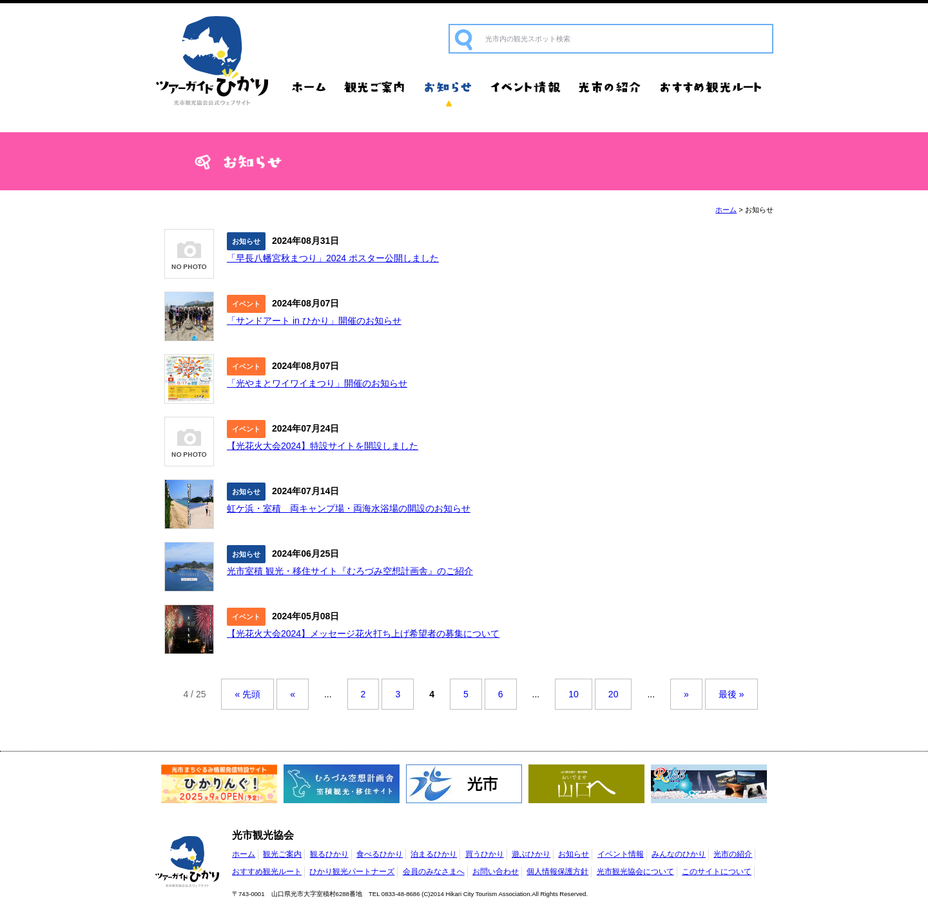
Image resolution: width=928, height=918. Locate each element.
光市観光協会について (635, 871)
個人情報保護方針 (557, 871)
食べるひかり (379, 854)
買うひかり (484, 854)
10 (573, 694)
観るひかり (329, 854)
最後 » (731, 694)
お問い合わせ (495, 871)
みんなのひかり (679, 854)
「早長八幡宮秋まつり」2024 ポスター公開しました (333, 258)
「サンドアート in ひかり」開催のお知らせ (314, 320)
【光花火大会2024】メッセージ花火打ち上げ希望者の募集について (363, 633)
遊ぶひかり (531, 854)
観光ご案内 (375, 87)
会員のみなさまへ (434, 871)
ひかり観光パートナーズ (351, 871)
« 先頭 (247, 694)
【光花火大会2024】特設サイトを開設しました (322, 446)
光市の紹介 (610, 87)
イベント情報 (525, 87)
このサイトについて (716, 871)
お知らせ (448, 87)
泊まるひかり (434, 854)
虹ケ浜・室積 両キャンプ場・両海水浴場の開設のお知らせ (348, 508)
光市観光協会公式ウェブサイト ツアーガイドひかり (213, 61)
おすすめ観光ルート (712, 87)
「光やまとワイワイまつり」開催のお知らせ (317, 383)
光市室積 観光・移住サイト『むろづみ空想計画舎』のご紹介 (350, 571)
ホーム (309, 87)
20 (613, 694)
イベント (246, 304)
